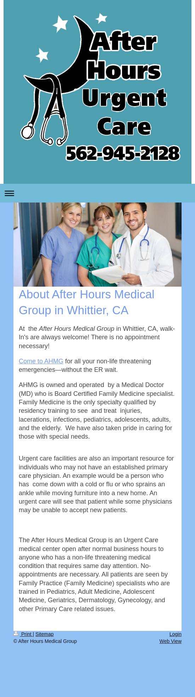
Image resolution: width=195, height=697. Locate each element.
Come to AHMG (41, 361)
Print (23, 634)
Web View (170, 641)
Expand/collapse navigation (97, 193)
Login (176, 634)
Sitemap (44, 634)
